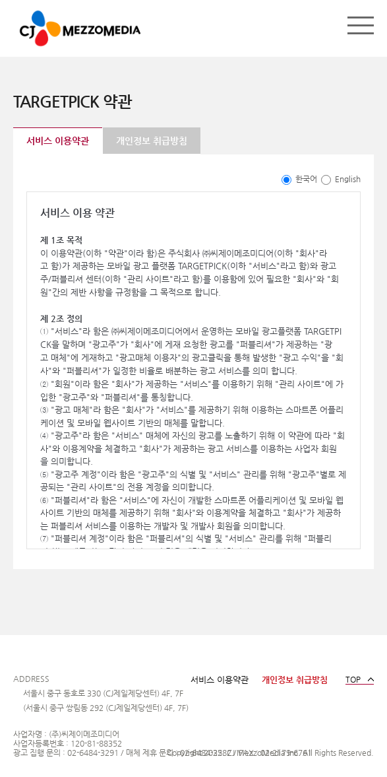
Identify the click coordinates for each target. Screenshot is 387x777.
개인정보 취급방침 (151, 140)
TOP (353, 679)
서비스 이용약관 (57, 140)
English (341, 179)
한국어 (299, 179)
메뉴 (360, 25)
